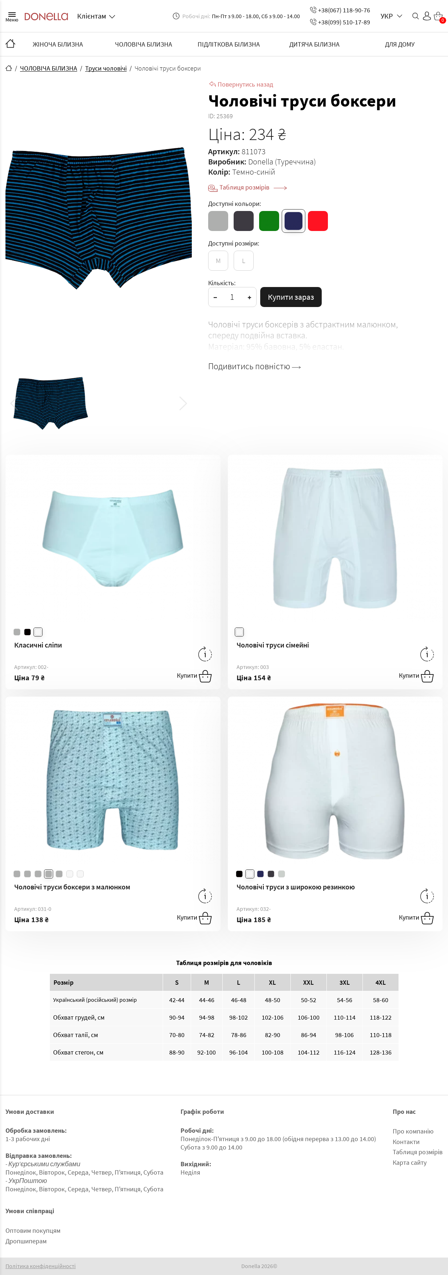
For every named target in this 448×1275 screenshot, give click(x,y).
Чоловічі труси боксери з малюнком (72, 886)
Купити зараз (291, 297)
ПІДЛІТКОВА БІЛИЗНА (229, 44)
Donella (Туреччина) (282, 161)
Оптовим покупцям (32, 1230)
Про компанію (413, 1131)
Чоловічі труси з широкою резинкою (296, 886)
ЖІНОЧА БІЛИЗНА (58, 44)
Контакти (406, 1141)
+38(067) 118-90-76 (340, 10)
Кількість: (221, 283)
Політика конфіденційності (40, 1266)
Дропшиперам (26, 1241)
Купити (194, 676)
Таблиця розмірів (253, 187)
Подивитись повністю (254, 366)
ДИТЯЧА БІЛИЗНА (314, 44)
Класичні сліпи (38, 645)
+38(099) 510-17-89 (340, 22)
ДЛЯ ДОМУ (400, 44)
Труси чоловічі (106, 68)
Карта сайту (410, 1162)
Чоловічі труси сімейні (273, 645)
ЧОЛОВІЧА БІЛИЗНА (143, 44)
